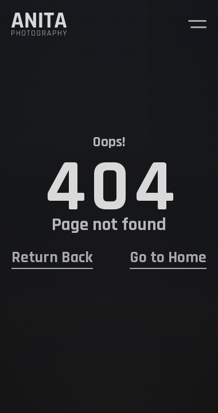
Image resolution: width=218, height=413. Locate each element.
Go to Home (168, 258)
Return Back (52, 258)
